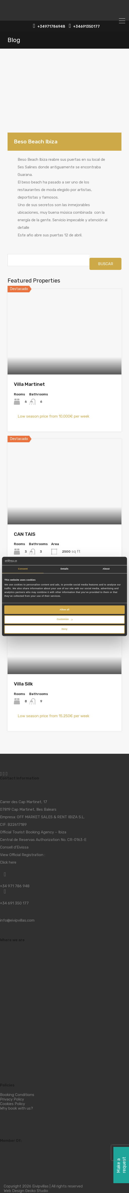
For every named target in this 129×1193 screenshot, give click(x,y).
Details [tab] (64, 569)
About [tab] (106, 569)
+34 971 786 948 (14, 886)
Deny (65, 629)
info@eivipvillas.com (17, 920)
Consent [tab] (23, 569)
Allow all (64, 609)
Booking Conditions (17, 1094)
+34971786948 (51, 27)
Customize (64, 619)
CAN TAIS (24, 534)
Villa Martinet (29, 384)
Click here (8, 862)
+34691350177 (86, 27)
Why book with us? (16, 1108)
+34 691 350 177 (14, 903)
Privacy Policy (12, 1099)
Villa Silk (23, 684)
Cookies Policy (12, 1104)
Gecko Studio (36, 1190)
